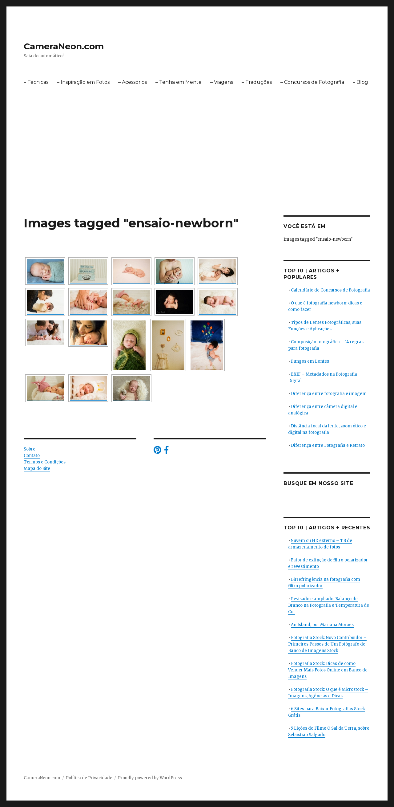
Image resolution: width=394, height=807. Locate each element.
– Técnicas (36, 82)
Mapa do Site (37, 468)
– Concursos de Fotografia (312, 82)
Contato (32, 455)
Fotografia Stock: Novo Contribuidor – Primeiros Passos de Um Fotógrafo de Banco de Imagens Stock (327, 644)
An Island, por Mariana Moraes (322, 624)
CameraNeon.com (64, 46)
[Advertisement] (197, 170)
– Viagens (221, 82)
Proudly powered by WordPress (150, 778)
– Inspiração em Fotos (83, 82)
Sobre (29, 449)
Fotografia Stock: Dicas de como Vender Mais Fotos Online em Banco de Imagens (328, 670)
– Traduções (257, 82)
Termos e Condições (45, 462)
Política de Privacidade (89, 778)
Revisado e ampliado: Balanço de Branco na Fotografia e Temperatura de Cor (328, 605)
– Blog (360, 82)
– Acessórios (132, 82)
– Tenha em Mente (178, 82)
